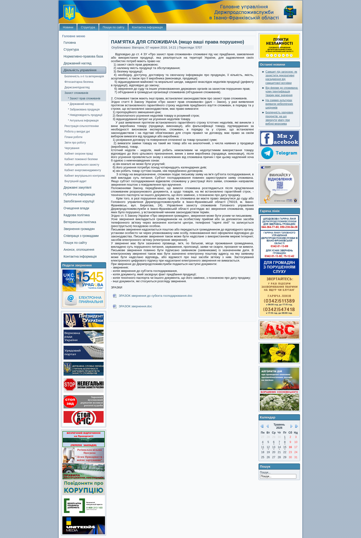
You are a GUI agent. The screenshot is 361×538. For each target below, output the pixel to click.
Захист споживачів (76, 93)
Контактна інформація (147, 27)
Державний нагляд (77, 63)
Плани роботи (73, 137)
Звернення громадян (79, 229)
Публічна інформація (79, 194)
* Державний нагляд (81, 104)
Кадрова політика (77, 215)
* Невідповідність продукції (85, 115)
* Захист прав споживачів (84, 98)
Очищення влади (76, 208)
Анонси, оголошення (79, 249)
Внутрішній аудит (75, 181)
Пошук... (265, 472)
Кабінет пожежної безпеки (81, 159)
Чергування (71, 148)
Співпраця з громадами (81, 236)
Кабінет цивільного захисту (81, 164)
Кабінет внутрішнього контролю (84, 175)
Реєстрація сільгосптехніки (81, 126)
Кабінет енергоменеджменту (82, 170)
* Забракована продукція (84, 109)
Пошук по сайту (113, 27)
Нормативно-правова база (83, 56)
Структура (88, 27)
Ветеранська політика (80, 222)
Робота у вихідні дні (77, 131)
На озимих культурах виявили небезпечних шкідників (279, 104)
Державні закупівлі (77, 187)
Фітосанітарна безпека (78, 81)
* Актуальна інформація (83, 120)
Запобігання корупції (79, 201)
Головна (70, 42)
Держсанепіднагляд (77, 87)
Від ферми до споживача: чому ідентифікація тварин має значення (281, 91)
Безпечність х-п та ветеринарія (84, 76)
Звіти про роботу (75, 142)
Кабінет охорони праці (78, 153)
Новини (68, 27)
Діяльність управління (80, 70)
